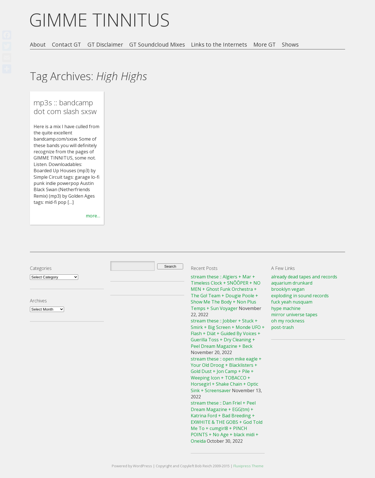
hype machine (286, 308)
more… (93, 216)
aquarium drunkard (291, 283)
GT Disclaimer (105, 44)
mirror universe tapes (294, 314)
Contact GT (66, 44)
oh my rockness (287, 321)
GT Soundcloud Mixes (157, 44)
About (38, 44)
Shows (290, 44)
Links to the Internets (219, 44)
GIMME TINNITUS (99, 19)
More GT (264, 44)
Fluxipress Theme (248, 465)
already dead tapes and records (304, 277)
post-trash (282, 327)
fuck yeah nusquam (291, 302)
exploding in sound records (300, 296)
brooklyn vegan (287, 289)
